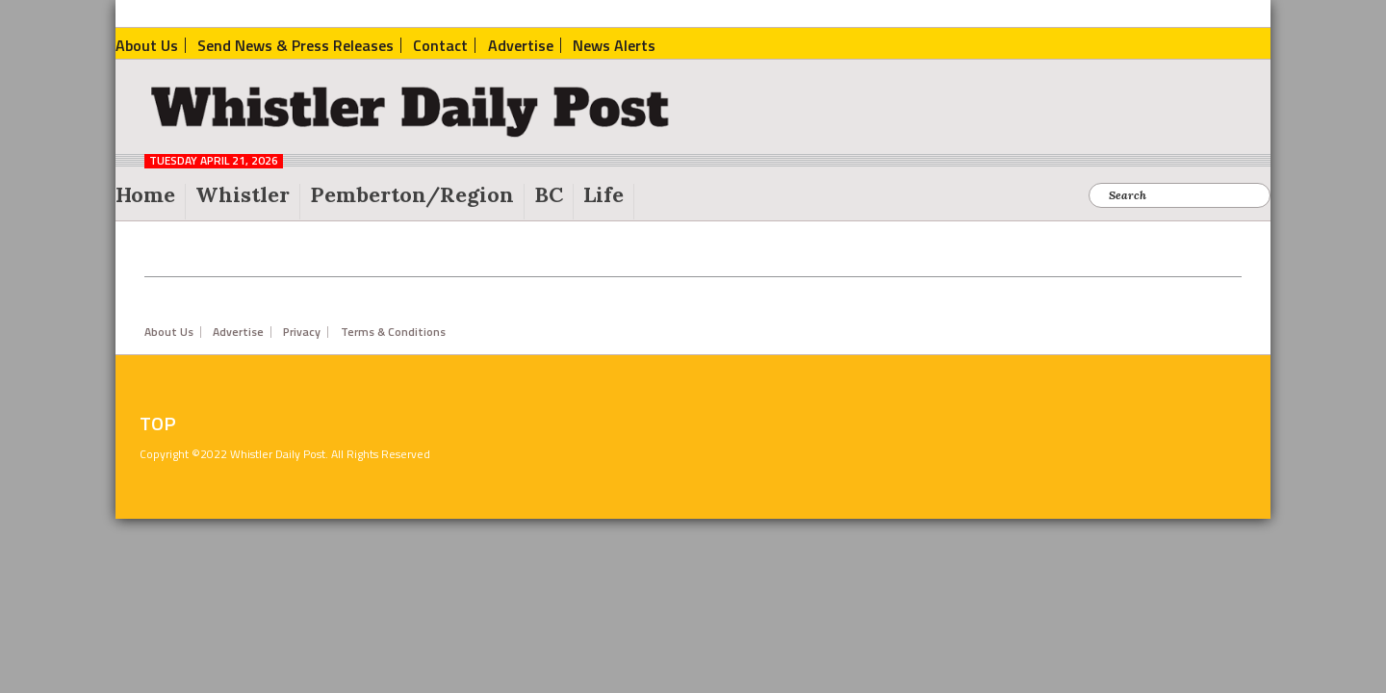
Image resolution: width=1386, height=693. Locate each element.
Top (158, 423)
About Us (168, 332)
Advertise (238, 332)
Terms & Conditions (393, 332)
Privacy (302, 332)
